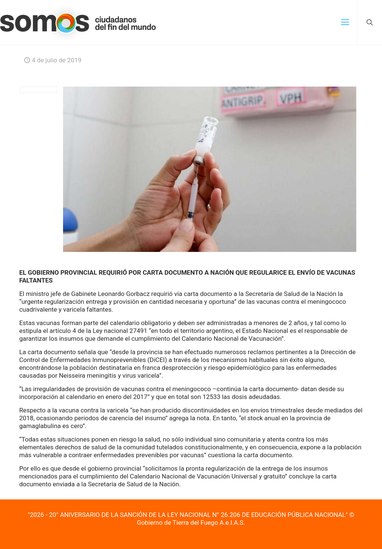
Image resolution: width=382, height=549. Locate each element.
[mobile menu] (345, 22)
